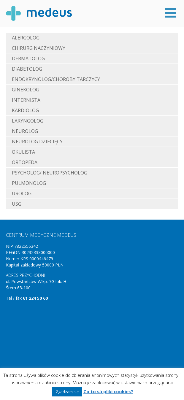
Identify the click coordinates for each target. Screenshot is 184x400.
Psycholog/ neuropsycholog (49, 172)
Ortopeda (24, 162)
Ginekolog (25, 89)
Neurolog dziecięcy (37, 141)
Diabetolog (27, 69)
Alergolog (25, 37)
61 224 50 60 (35, 298)
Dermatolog (28, 58)
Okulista (23, 152)
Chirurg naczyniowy (38, 48)
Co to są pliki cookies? (108, 391)
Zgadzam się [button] (67, 391)
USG (16, 204)
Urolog (21, 193)
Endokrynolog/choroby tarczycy (56, 79)
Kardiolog (25, 110)
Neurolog (25, 131)
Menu (170, 13)
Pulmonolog (29, 183)
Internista (26, 100)
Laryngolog (27, 121)
